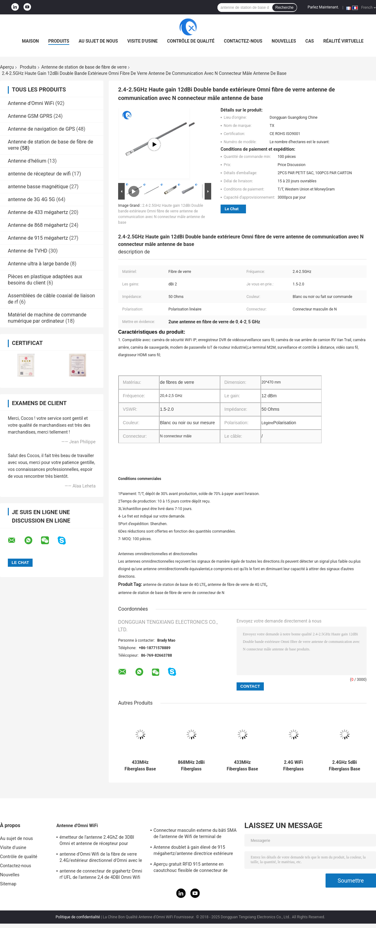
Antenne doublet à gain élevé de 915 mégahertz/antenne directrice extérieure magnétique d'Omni (193, 851)
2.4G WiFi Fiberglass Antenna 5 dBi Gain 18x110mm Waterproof (293, 766)
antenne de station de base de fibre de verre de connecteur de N (171, 593)
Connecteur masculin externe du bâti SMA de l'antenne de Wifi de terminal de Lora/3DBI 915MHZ (195, 834)
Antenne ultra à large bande (38, 264)
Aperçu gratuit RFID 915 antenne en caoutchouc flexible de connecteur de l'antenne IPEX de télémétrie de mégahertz (195, 868)
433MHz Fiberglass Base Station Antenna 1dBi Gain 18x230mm (140, 766)
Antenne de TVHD (27, 251)
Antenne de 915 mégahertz (38, 238)
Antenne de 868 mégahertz (38, 225)
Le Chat (231, 208)
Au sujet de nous (98, 41)
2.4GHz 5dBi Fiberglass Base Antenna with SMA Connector (344, 766)
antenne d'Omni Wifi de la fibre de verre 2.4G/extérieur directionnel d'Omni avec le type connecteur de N (101, 858)
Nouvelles (284, 41)
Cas (310, 41)
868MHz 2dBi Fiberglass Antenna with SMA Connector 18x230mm (191, 766)
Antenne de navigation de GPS (41, 129)
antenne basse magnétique (38, 187)
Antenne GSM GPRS (30, 116)
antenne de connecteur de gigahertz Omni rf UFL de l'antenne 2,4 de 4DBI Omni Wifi (101, 874)
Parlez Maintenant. (323, 7)
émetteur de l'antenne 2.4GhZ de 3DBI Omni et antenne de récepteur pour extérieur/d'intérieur (97, 841)
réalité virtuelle (343, 41)
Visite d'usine (142, 41)
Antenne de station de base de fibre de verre (84, 67)
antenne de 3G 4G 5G (31, 199)
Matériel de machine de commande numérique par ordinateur (47, 318)
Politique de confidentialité (78, 917)
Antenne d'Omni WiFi (31, 103)
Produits (58, 41)
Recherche (284, 7)
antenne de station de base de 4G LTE (174, 584)
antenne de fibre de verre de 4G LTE (237, 584)
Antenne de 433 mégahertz (38, 212)
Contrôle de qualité (190, 41)
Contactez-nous (243, 41)
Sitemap (8, 883)
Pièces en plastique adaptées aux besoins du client (45, 280)
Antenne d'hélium (27, 161)
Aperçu (7, 67)
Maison (30, 41)
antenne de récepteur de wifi (39, 174)
